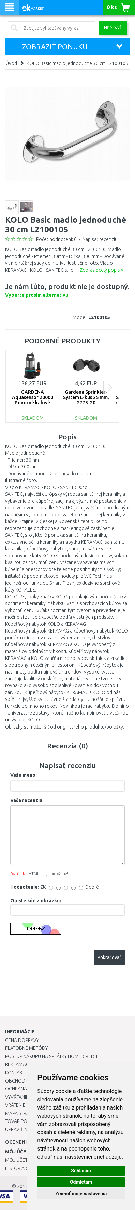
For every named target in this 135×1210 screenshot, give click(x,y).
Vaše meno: (23, 775)
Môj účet (16, 1160)
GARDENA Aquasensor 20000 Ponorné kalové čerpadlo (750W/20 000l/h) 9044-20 (32, 402)
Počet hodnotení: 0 (56, 239)
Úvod (11, 63)
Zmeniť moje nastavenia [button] (81, 1193)
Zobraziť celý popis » (101, 270)
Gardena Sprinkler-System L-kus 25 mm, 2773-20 (86, 397)
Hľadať (113, 27)
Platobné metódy (26, 1048)
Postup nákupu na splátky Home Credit (51, 1056)
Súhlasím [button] (81, 1170)
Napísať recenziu (100, 239)
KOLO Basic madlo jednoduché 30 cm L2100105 (77, 63)
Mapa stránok (22, 1113)
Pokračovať (109, 957)
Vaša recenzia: (27, 800)
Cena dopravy (22, 1040)
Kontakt (15, 1072)
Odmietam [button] (81, 1182)
